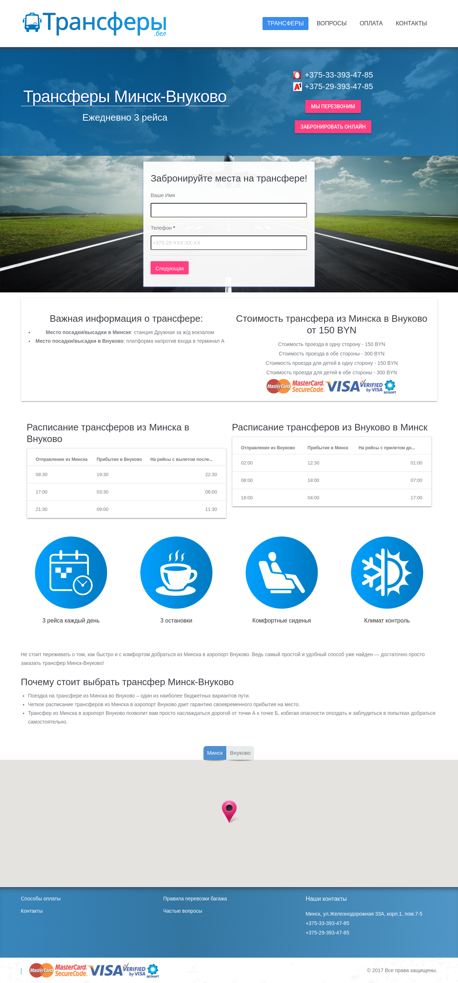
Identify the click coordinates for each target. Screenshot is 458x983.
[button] (229, 811)
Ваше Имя (163, 195)
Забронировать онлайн (333, 126)
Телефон (163, 228)
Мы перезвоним (333, 106)
